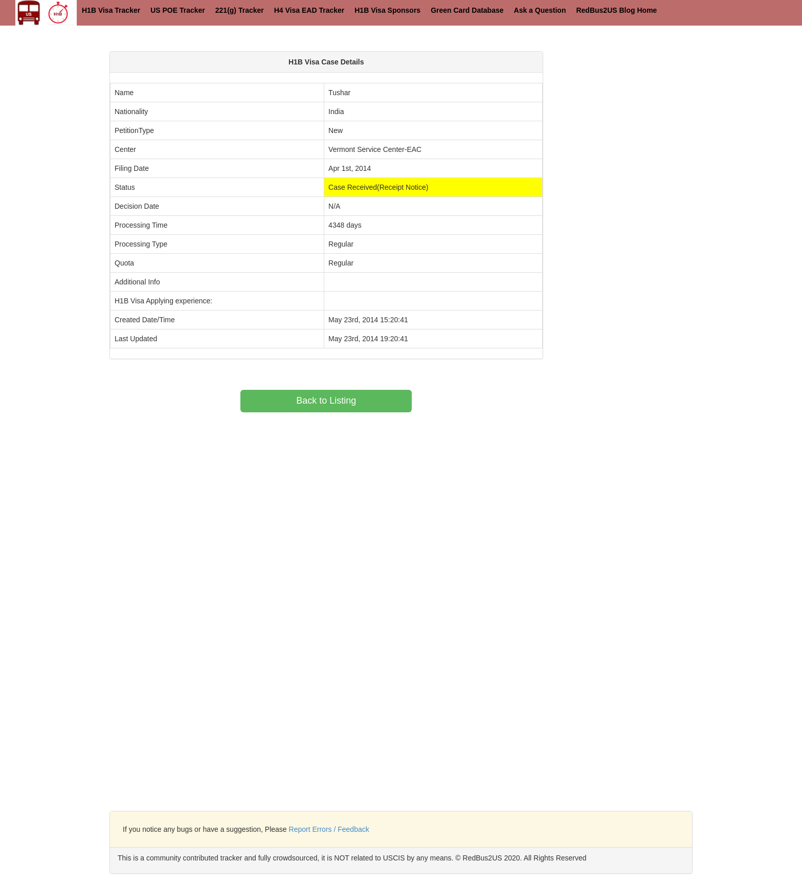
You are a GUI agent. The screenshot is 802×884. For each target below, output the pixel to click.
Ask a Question (540, 10)
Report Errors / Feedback (329, 829)
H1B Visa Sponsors (387, 10)
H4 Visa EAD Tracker (309, 10)
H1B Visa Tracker (111, 10)
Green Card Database (467, 10)
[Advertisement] (644, 122)
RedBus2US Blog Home (616, 10)
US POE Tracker (177, 10)
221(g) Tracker (239, 10)
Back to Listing (326, 400)
